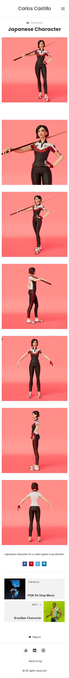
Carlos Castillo (34, 8)
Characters (34, 22)
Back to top (35, 661)
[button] (34, 637)
